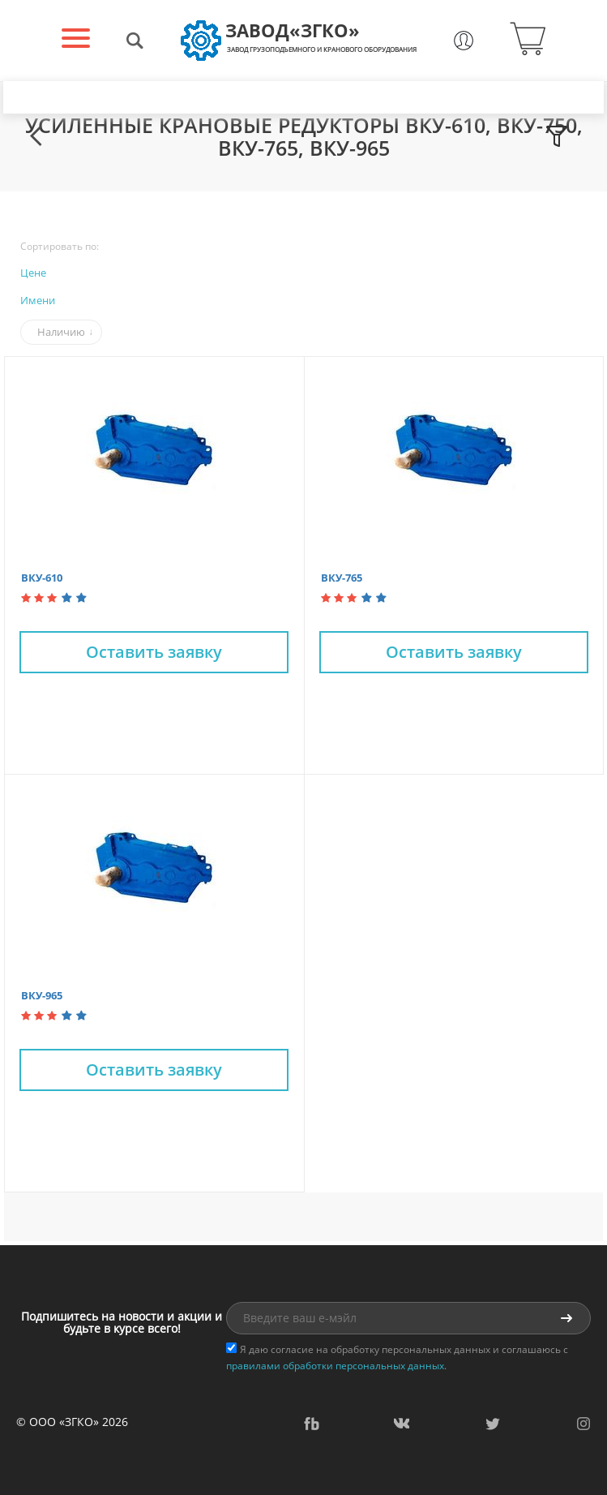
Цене (33, 272)
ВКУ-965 (41, 995)
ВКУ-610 (41, 577)
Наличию (61, 331)
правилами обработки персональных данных (335, 1366)
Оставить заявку (154, 652)
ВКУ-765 (341, 577)
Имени (37, 300)
